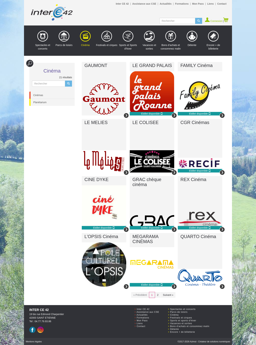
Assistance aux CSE (144, 3)
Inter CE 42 (122, 3)
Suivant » (168, 294)
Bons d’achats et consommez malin (171, 40)
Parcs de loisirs (64, 39)
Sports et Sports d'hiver (128, 40)
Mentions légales (34, 341)
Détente (192, 39)
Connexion (214, 21)
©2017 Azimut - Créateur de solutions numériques (204, 341)
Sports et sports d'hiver (183, 320)
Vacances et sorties (149, 40)
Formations (182, 3)
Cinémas (38, 95)
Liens (210, 3)
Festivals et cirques (106, 39)
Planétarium (40, 102)
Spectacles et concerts (42, 40)
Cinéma (85, 39)
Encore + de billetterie (213, 40)
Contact (221, 3)
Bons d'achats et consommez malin (189, 326)
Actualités (166, 3)
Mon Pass (198, 3)
